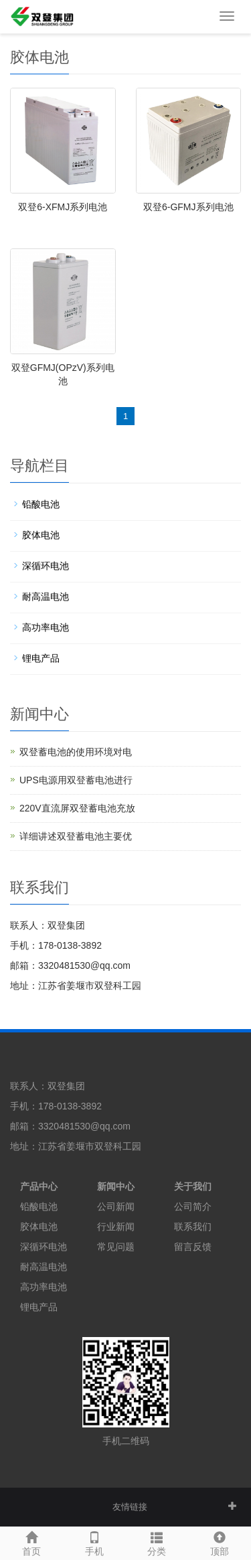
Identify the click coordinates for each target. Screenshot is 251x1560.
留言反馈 (193, 1246)
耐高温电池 (45, 596)
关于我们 (193, 1186)
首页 (31, 1542)
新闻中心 (116, 1186)
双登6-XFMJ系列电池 (62, 207)
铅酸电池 (41, 504)
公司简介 (193, 1206)
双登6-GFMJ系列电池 (188, 207)
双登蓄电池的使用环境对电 (75, 752)
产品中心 (39, 1186)
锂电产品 (41, 658)
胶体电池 (41, 535)
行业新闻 (116, 1226)
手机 (94, 1542)
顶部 (219, 1542)
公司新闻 (116, 1206)
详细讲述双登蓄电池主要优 (75, 836)
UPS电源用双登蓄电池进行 (76, 780)
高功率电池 (45, 627)
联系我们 (193, 1226)
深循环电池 (45, 565)
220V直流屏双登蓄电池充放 (77, 808)
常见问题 (116, 1246)
